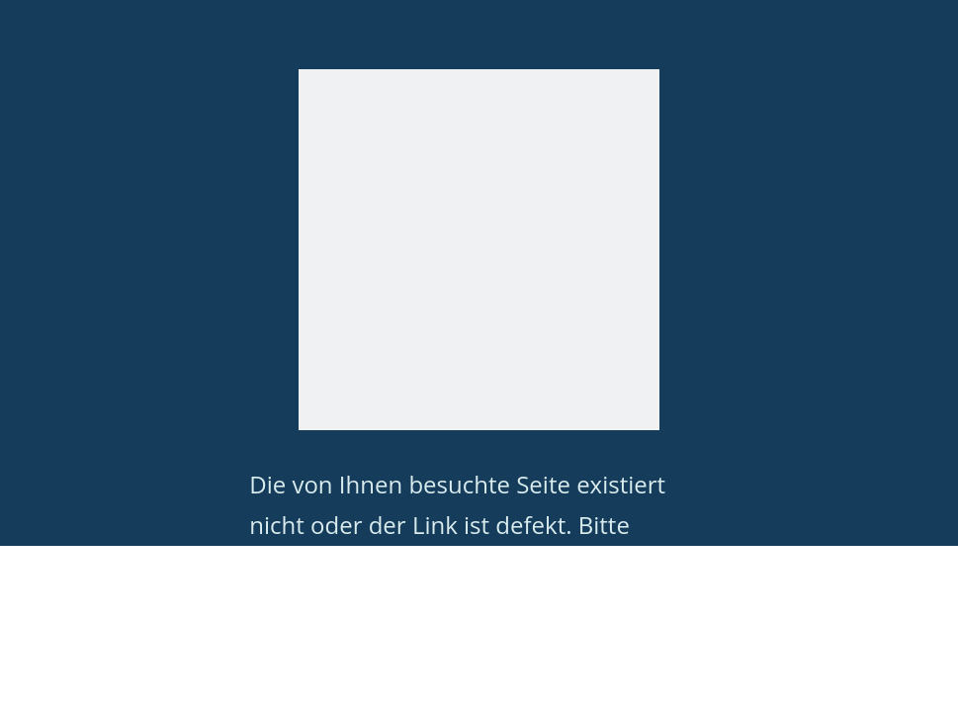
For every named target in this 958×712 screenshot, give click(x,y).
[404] (479, 249)
